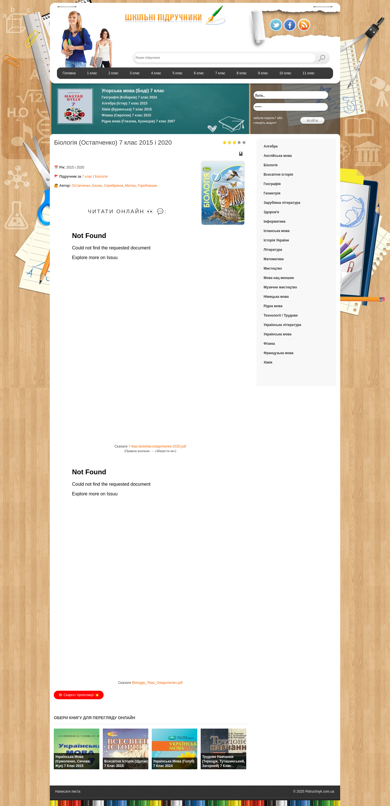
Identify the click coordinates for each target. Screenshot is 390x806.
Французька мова (278, 353)
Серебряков (113, 186)
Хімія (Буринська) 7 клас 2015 (127, 109)
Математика (274, 259)
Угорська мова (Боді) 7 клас (133, 90)
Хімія (268, 362)
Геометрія (272, 193)
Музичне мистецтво (280, 287)
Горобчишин (147, 186)
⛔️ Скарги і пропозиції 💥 (78, 695)
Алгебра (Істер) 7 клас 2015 (124, 103)
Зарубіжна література (282, 203)
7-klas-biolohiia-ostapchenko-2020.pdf (157, 446)
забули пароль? (264, 118)
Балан (97, 186)
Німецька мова (276, 297)
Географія (272, 184)
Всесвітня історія (278, 175)
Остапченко (81, 186)
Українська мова (278, 334)
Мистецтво (273, 268)
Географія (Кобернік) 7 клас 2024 (129, 97)
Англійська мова (278, 156)
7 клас (87, 177)
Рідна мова (273, 306)
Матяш (130, 186)
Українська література (282, 325)
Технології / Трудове (281, 315)
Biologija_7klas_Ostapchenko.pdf (157, 683)
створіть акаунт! (265, 122)
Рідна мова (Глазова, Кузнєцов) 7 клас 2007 (138, 121)
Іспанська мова (277, 231)
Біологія (101, 177)
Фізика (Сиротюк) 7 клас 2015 (126, 115)
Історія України (276, 240)
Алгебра (271, 146)
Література (273, 250)
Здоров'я (271, 212)
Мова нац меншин (279, 278)
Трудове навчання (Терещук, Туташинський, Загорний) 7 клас (223, 761)
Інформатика (275, 221)
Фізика (269, 344)
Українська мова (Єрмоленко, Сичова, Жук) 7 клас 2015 (73, 761)
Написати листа (67, 791)
